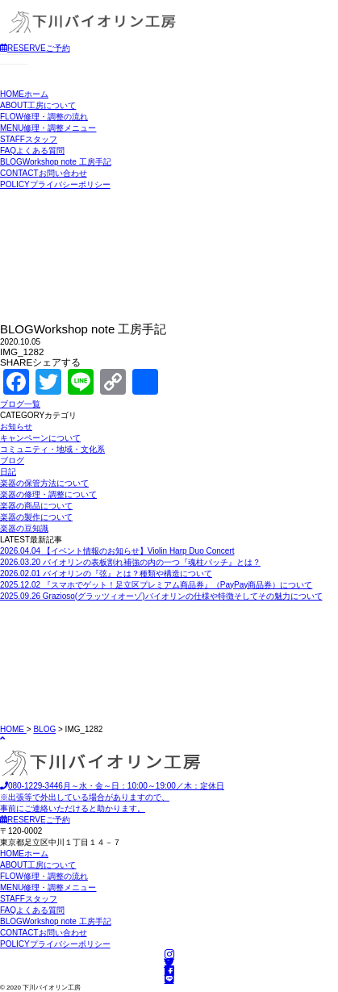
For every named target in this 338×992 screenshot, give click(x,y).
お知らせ (16, 426)
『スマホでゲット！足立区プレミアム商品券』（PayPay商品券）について (156, 584)
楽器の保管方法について (44, 483)
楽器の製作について (36, 517)
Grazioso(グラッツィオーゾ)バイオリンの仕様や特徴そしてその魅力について (161, 596)
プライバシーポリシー (55, 184)
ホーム (24, 94)
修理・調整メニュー (48, 127)
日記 (8, 471)
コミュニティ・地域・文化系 (52, 449)
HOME (13, 729)
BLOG (44, 729)
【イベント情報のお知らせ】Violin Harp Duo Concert (117, 550)
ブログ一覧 (20, 404)
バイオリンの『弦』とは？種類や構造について (106, 573)
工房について (38, 105)
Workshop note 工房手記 (55, 161)
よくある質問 (32, 150)
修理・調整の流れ (44, 116)
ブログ (12, 460)
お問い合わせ (43, 173)
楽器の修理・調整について (48, 494)
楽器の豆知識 (24, 528)
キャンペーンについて (40, 437)
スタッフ (28, 139)
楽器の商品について (36, 505)
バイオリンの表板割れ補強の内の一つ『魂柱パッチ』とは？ (130, 562)
